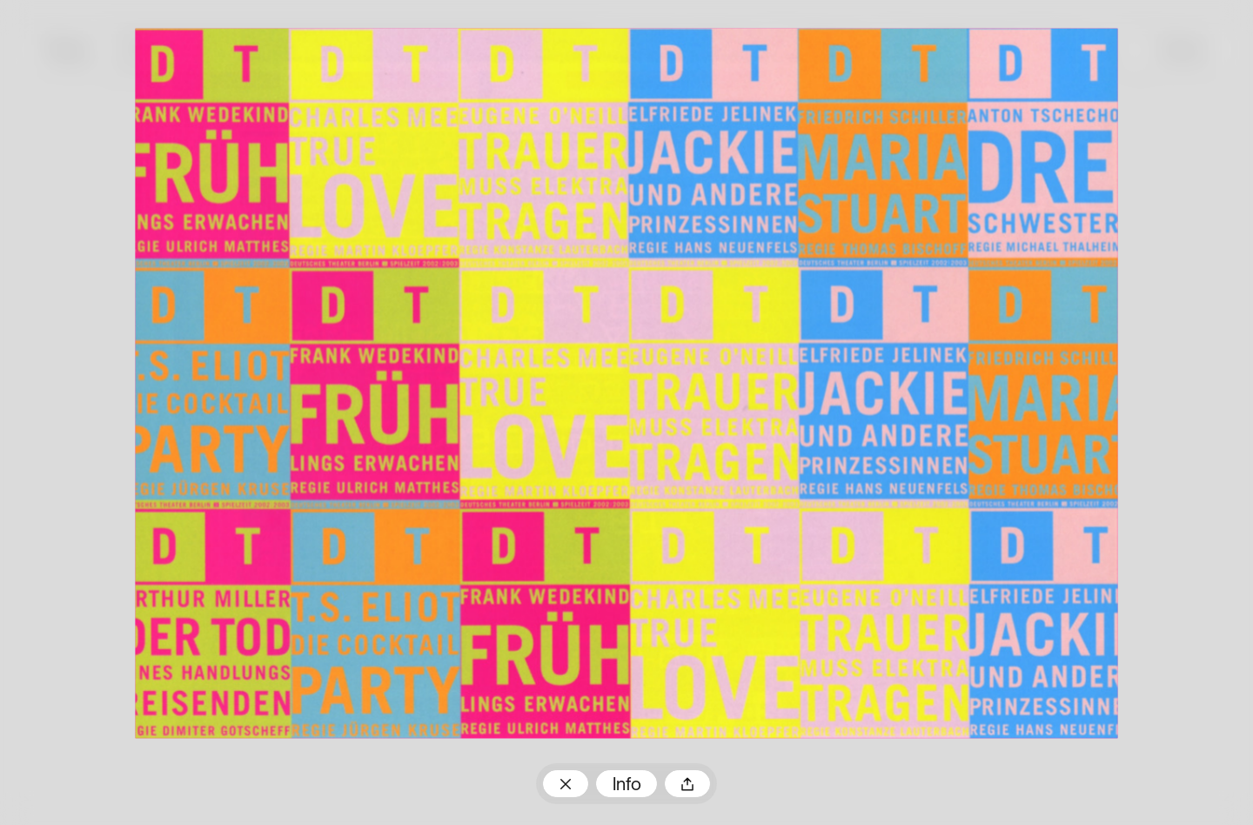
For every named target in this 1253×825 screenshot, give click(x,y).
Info (627, 785)
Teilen (687, 783)
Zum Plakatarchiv (565, 783)
